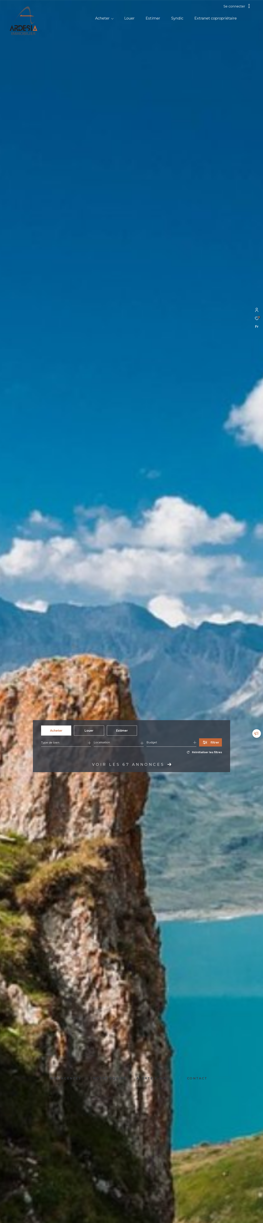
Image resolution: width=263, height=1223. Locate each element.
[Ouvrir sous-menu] (112, 19)
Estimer (122, 730)
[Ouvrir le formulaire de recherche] (210, 742)
